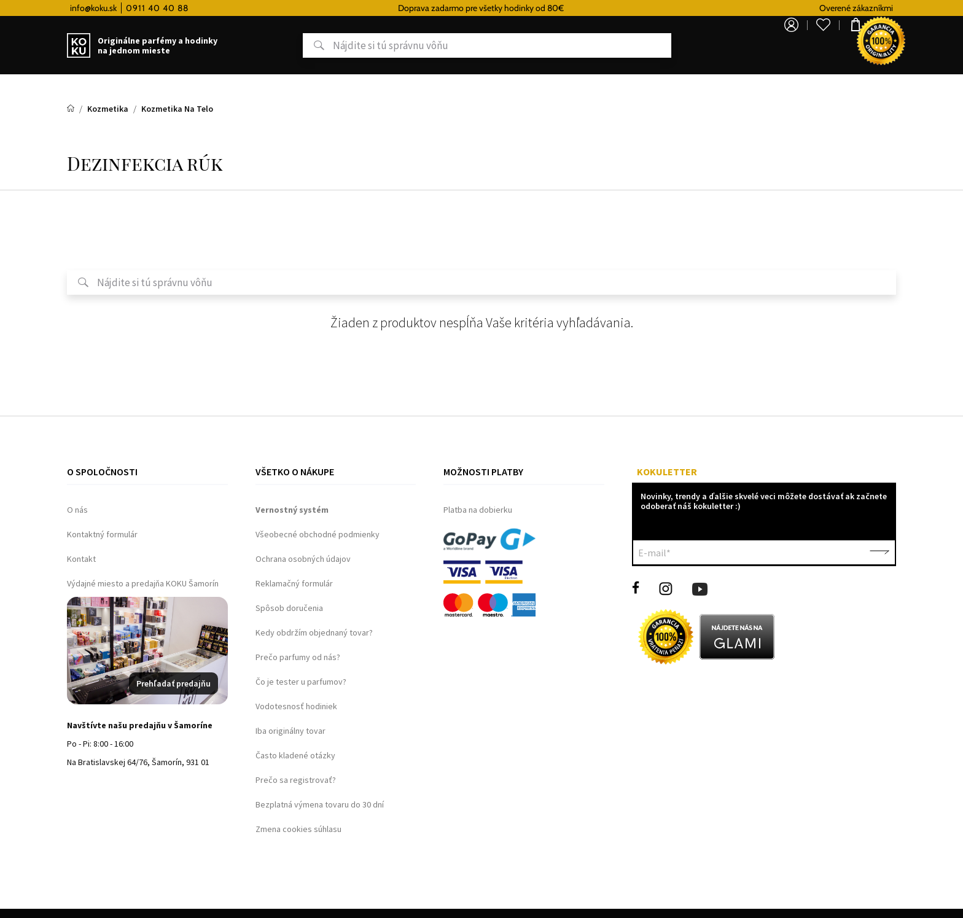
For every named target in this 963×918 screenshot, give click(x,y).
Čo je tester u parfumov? (300, 681)
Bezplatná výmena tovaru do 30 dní (319, 804)
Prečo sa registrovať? (295, 779)
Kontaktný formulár (102, 534)
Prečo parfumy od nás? (297, 657)
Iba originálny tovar (290, 730)
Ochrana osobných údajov (303, 558)
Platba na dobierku (477, 509)
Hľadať (275, 45)
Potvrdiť (879, 552)
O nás (77, 509)
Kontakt (81, 558)
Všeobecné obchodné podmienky (317, 534)
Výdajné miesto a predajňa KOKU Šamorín (143, 583)
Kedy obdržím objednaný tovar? (314, 632)
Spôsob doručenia (289, 607)
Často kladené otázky (295, 755)
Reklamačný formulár (294, 583)
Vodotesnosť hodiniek (296, 706)
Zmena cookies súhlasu (298, 828)
